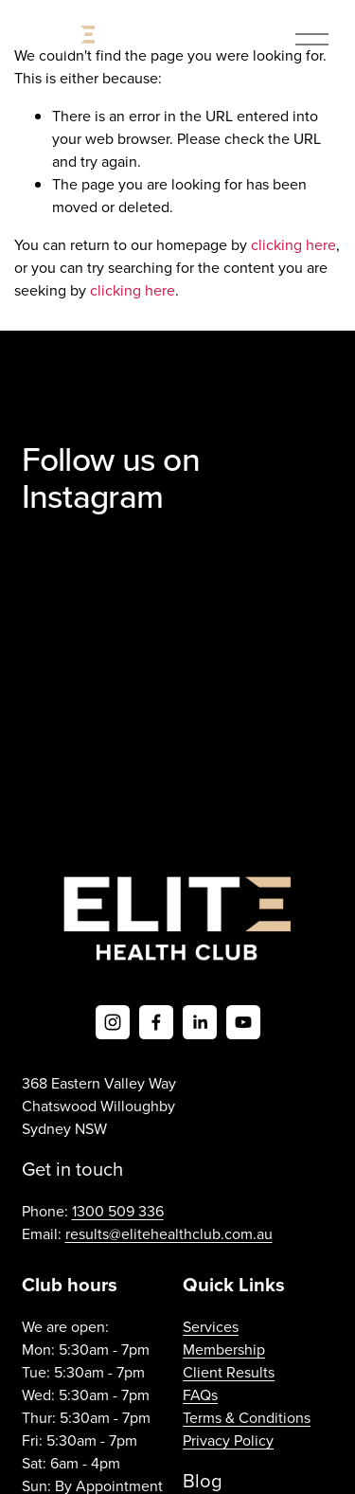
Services (211, 1326)
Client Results (229, 1371)
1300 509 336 (118, 1210)
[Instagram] (113, 1022)
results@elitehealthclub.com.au (169, 1233)
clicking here (293, 244)
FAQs (200, 1394)
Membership (224, 1349)
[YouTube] (243, 1022)
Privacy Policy (228, 1440)
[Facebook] (156, 1022)
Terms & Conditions (247, 1417)
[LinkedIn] (200, 1022)
